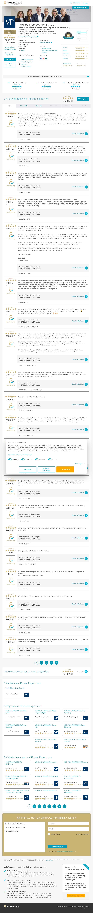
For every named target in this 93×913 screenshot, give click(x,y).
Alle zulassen (65, 471)
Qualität (65, 48)
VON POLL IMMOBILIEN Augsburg (46, 776)
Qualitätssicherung (72, 906)
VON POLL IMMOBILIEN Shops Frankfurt (16, 726)
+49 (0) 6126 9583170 (27, 59)
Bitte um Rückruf (56, 834)
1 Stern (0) (83, 106)
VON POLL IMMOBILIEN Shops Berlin (16, 712)
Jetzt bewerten (10, 59)
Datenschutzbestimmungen (34, 456)
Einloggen (85, 3)
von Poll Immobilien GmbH (15, 688)
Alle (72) (9, 106)
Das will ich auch (75, 3)
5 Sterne (79, 31)
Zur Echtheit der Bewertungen (9, 53)
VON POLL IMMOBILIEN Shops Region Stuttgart (45, 712)
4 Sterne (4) (38, 106)
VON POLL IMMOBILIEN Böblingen (76, 762)
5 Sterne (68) (23, 106)
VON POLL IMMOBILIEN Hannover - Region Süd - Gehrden (17, 791)
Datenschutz (80, 906)
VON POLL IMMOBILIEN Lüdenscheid (72, 777)
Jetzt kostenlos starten (76, 896)
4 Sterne (79, 33)
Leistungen (66, 53)
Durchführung (66, 56)
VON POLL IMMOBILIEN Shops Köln (45, 726)
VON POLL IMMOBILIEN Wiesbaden (72, 791)
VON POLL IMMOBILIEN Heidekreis (14, 763)
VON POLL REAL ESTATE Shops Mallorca (45, 740)
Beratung (65, 58)
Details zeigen (68, 465)
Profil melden (49, 860)
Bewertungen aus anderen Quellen (10, 48)
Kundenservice (67, 64)
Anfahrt (23, 50)
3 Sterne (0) (53, 106)
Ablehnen (27, 471)
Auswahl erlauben (46, 471)
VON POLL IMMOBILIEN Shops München (74, 726)
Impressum (22, 456)
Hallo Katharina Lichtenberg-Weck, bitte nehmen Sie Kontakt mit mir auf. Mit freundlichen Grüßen (24, 837)
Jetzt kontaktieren (80, 7)
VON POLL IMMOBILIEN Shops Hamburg (74, 712)
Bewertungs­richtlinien (62, 906)
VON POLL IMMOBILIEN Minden (46, 790)
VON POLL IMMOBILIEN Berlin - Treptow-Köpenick (16, 777)
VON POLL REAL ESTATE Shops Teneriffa (75, 740)
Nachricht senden (57, 846)
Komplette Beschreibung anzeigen (28, 37)
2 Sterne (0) (68, 106)
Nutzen (65, 50)
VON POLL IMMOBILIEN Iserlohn (46, 762)
